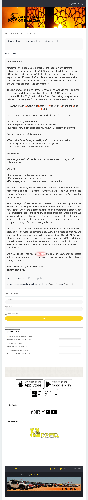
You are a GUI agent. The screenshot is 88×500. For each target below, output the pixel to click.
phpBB (18, 475)
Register (14, 294)
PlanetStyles (34, 475)
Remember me (12, 314)
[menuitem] (6, 3)
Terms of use (54, 284)
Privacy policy (69, 284)
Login (7, 294)
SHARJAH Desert (44, 453)
